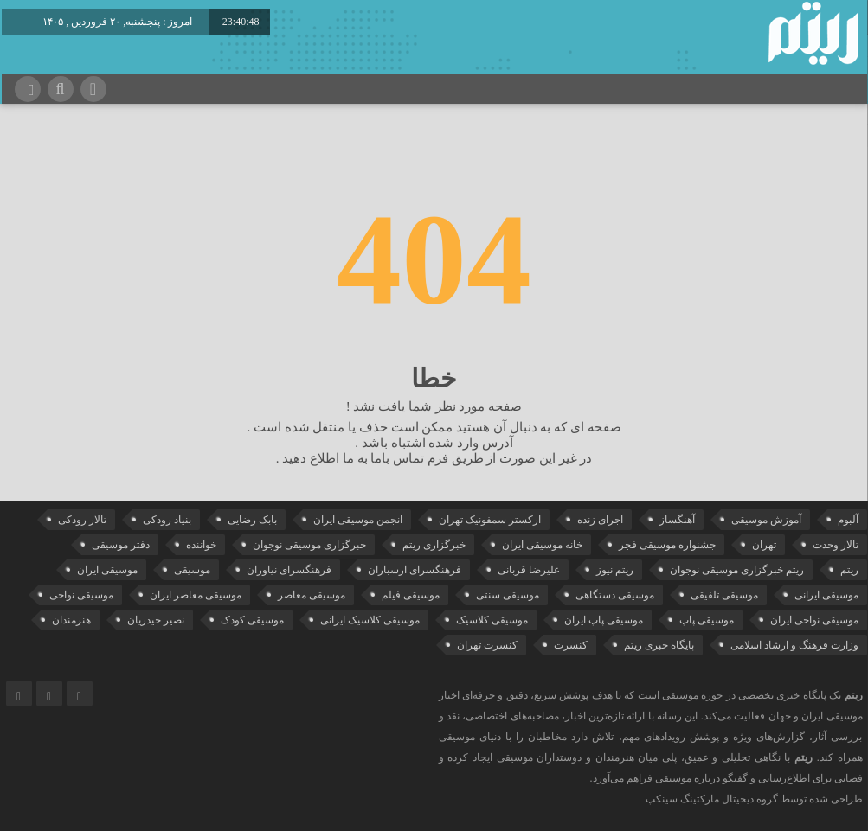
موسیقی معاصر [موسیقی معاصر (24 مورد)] (311, 595)
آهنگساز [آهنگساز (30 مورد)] (677, 520)
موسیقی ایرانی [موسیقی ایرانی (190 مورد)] (826, 595)
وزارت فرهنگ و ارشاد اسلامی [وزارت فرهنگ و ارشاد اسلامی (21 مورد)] (794, 645)
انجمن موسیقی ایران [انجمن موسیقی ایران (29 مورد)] (357, 520)
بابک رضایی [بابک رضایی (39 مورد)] (252, 520)
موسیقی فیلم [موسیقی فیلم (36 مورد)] (411, 595)
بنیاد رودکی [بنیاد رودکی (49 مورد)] (167, 520)
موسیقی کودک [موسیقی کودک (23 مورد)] (252, 620)
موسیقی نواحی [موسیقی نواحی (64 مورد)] (81, 595)
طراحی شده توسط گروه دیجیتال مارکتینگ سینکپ (754, 799)
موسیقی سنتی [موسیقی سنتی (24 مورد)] (507, 595)
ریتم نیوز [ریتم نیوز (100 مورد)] (614, 570)
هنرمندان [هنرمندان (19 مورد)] (71, 620)
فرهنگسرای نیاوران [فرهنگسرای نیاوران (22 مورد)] (289, 570)
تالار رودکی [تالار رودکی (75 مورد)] (82, 520)
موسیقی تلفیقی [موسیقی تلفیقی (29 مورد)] (724, 595)
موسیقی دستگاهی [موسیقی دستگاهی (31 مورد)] (614, 595)
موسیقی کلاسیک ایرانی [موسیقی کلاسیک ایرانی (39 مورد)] (370, 620)
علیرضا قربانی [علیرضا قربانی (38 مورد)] (529, 570)
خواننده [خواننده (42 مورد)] (201, 545)
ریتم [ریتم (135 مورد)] (849, 570)
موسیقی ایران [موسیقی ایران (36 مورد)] (107, 570)
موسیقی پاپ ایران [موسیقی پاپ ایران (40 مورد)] (603, 620)
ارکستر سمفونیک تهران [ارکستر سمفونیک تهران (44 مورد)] (490, 520)
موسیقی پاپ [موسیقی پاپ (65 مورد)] (706, 620)
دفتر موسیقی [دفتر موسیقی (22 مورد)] (121, 545)
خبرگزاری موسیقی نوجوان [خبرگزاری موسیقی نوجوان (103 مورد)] (309, 545)
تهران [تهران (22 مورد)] (764, 545)
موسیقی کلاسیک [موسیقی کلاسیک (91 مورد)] (492, 620)
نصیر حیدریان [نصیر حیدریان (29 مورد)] (155, 620)
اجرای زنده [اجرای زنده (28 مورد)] (600, 520)
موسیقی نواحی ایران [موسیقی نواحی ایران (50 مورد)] (814, 620)
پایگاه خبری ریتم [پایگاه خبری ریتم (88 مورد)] (659, 645)
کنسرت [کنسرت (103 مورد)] (571, 645)
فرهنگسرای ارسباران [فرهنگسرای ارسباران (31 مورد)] (414, 570)
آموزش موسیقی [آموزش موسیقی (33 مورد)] (766, 520)
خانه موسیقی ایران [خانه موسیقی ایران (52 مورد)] (542, 545)
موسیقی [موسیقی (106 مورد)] (192, 570)
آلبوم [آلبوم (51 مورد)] (848, 520)
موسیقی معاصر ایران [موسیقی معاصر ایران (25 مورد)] (195, 595)
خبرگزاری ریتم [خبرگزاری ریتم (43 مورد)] (434, 545)
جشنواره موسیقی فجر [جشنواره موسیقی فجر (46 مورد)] (667, 545)
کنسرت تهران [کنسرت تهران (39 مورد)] (487, 645)
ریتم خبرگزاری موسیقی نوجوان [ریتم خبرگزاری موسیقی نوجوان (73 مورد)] (737, 570)
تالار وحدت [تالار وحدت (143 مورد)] (835, 545)
